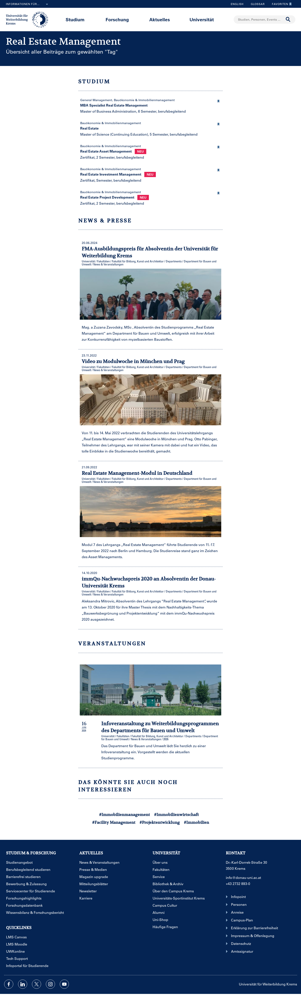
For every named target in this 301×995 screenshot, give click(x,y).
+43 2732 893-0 (238, 883)
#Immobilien (196, 822)
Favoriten (281, 4)
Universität (202, 19)
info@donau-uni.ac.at (243, 877)
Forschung (117, 19)
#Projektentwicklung (160, 822)
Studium (75, 19)
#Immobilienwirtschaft (176, 814)
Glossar (256, 4)
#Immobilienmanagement (124, 814)
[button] (218, 100)
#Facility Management (113, 822)
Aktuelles (159, 19)
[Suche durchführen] (288, 19)
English (237, 4)
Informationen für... (28, 4)
